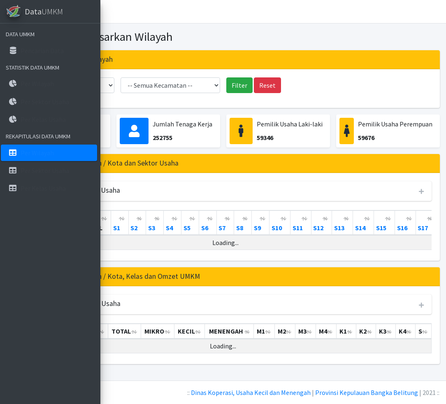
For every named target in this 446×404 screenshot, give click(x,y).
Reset (319, 85)
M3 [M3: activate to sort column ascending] (361, 341)
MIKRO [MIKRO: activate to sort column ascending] (226, 341)
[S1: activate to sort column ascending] (223, 223)
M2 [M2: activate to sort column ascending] (342, 341)
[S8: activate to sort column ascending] (346, 223)
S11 (400, 228)
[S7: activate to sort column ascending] (328, 223)
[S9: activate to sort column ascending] (363, 223)
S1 (219, 228)
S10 (379, 228)
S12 (421, 228)
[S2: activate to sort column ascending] (240, 223)
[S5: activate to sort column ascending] (293, 223)
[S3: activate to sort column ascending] (258, 223)
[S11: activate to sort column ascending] (403, 223)
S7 (324, 228)
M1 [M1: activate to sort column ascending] (323, 341)
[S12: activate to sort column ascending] (424, 223)
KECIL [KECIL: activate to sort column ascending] (254, 341)
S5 (289, 228)
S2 (236, 228)
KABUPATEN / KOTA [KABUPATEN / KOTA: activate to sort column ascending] (157, 223)
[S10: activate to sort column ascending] (382, 223)
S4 (272, 228)
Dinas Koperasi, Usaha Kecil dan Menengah (251, 392)
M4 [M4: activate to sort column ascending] (379, 341)
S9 (360, 228)
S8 (342, 228)
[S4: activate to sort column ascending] (275, 223)
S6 (307, 228)
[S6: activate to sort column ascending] (311, 223)
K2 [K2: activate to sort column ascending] (416, 341)
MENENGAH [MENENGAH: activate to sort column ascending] (291, 341)
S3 (254, 228)
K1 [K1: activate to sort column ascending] (398, 341)
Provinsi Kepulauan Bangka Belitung (366, 392)
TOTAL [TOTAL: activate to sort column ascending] (195, 228)
